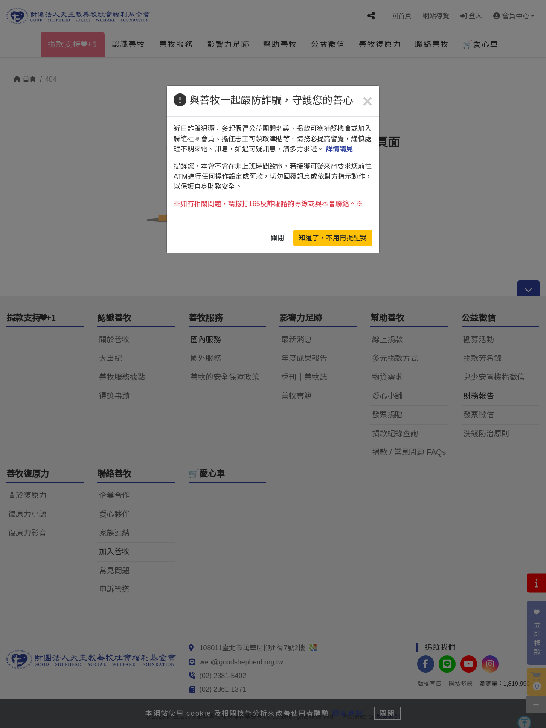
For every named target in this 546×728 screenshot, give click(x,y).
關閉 (277, 238)
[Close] (367, 101)
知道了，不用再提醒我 (333, 238)
